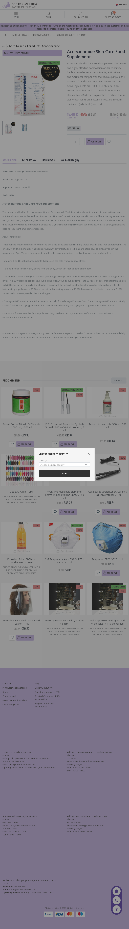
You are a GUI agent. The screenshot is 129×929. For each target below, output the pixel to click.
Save (64, 473)
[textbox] (64, 465)
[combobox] (64, 464)
